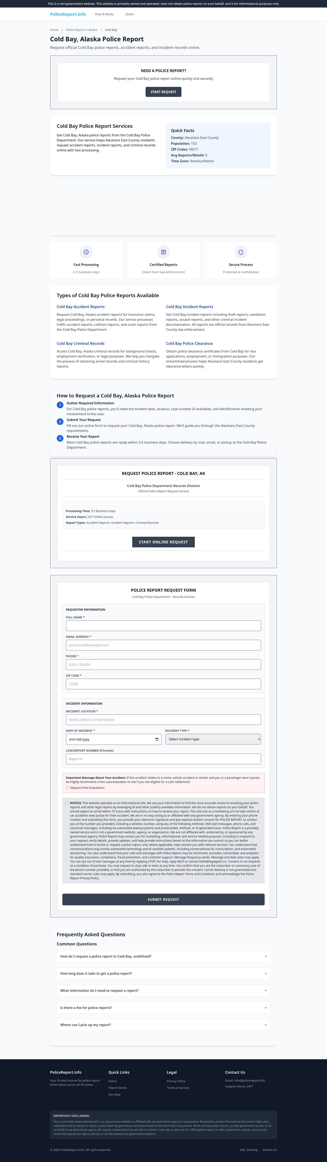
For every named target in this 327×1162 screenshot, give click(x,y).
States (129, 14)
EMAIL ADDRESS (78, 637)
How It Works (104, 14)
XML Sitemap (249, 1150)
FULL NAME (75, 617)
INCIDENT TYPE (177, 731)
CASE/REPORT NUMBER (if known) (90, 750)
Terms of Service (178, 1088)
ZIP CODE (74, 675)
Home (54, 30)
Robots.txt (270, 1150)
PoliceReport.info (68, 14)
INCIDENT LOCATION (82, 711)
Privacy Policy (89, 878)
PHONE (72, 656)
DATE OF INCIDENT (80, 731)
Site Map (114, 1094)
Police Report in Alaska (81, 30)
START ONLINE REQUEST (163, 541)
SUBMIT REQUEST (163, 899)
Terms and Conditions (200, 874)
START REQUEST (163, 92)
